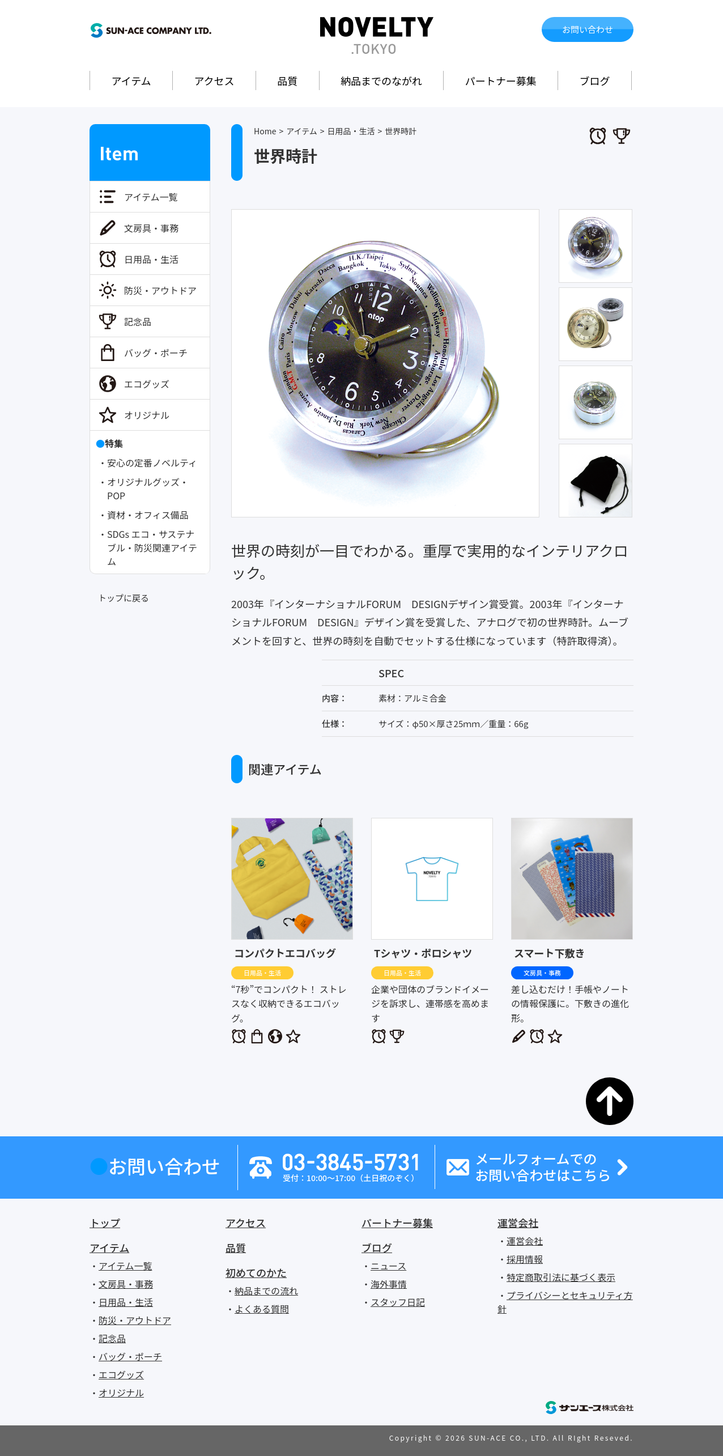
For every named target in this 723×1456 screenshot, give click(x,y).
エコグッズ (146, 383)
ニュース (388, 1265)
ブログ (595, 80)
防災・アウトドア (160, 290)
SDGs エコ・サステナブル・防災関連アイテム (152, 547)
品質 (287, 80)
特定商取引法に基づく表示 (561, 1277)
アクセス (214, 80)
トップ (105, 1222)
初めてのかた (256, 1272)
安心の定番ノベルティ (152, 462)
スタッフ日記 (398, 1302)
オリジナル (146, 415)
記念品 (137, 321)
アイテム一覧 (150, 196)
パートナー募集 (501, 80)
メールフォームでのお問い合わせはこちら (543, 1167)
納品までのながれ (381, 80)
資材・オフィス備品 (148, 514)
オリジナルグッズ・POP (148, 488)
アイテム (131, 80)
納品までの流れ (266, 1290)
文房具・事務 (151, 228)
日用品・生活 (151, 259)
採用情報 (525, 1259)
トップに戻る (123, 598)
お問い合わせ (587, 29)
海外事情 (389, 1284)
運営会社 (517, 1222)
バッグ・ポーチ (156, 352)
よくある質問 (262, 1308)
